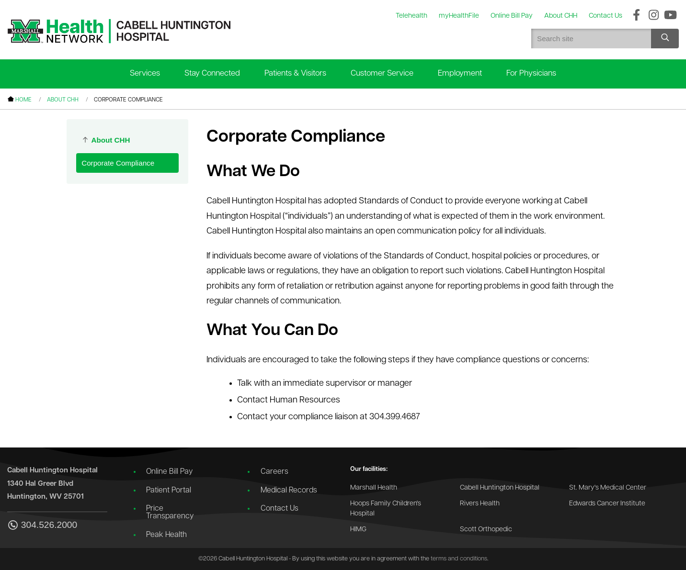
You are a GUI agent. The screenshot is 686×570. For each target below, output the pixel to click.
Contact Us (279, 509)
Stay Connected (212, 73)
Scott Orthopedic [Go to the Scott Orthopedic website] (486, 529)
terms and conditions (459, 559)
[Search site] (665, 38)
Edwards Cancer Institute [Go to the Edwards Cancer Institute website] (607, 503)
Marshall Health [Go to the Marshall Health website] (373, 488)
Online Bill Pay (169, 472)
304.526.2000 (42, 525)
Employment (460, 73)
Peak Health (166, 535)
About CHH (63, 100)
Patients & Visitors (295, 73)
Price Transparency (170, 512)
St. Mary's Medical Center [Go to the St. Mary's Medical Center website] (607, 488)
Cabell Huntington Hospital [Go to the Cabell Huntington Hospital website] (499, 488)
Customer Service (382, 73)
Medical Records (289, 490)
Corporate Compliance (117, 163)
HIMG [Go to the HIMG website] (358, 529)
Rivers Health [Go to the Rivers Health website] (480, 503)
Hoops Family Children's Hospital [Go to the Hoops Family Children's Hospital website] (385, 509)
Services (145, 73)
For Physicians (531, 73)
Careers (274, 472)
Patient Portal (168, 490)
